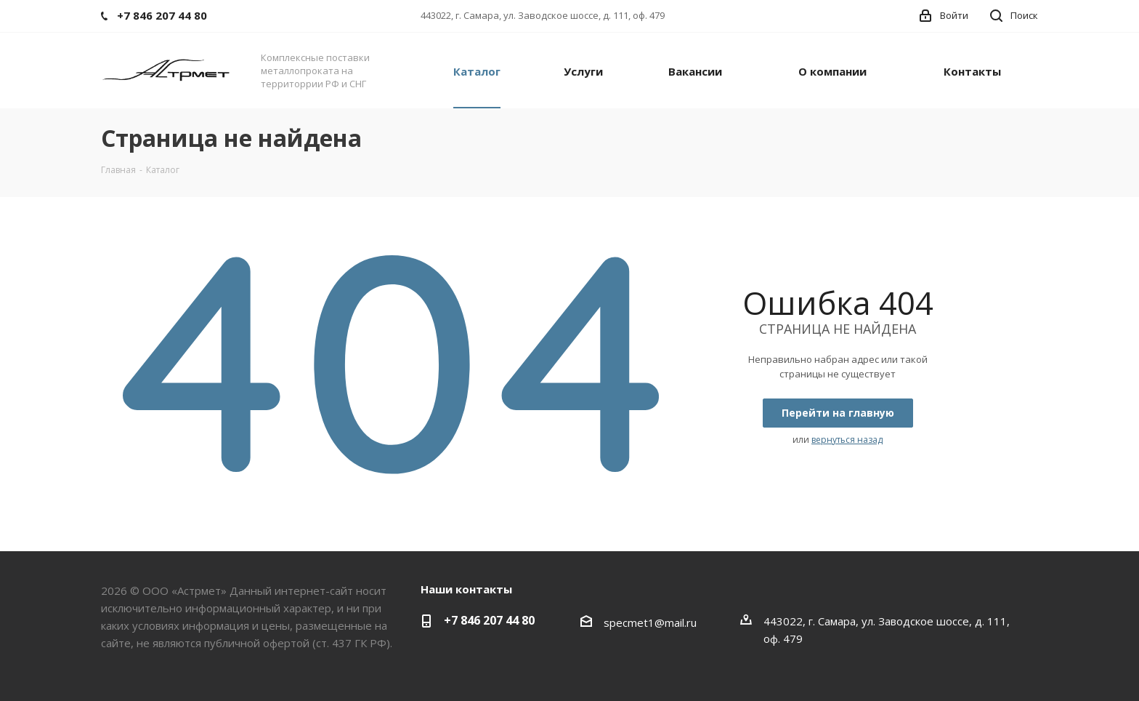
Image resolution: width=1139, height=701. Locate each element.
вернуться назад (847, 439)
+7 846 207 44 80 (489, 620)
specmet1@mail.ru (650, 622)
